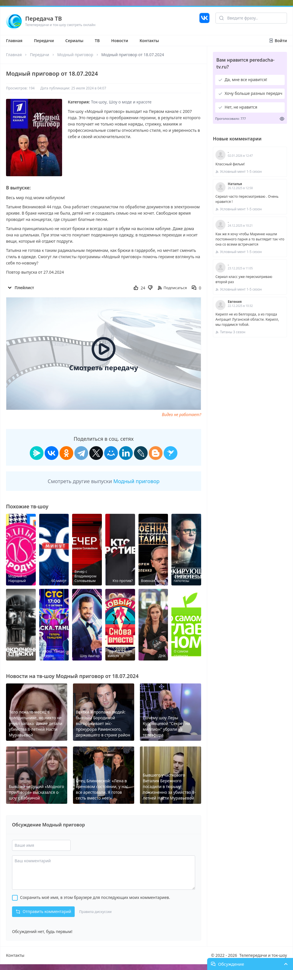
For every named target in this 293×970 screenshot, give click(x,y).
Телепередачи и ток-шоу (263, 955)
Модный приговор (75, 54)
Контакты (149, 40)
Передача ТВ (43, 18)
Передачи (44, 40)
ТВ (97, 40)
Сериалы (74, 40)
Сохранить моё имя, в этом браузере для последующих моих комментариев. (95, 897)
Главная (14, 40)
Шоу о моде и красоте (130, 102)
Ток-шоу (99, 102)
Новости (119, 40)
